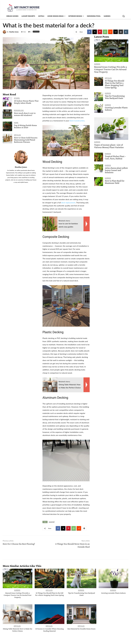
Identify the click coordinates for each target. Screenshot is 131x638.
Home (16, 122)
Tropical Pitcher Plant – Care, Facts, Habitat (115, 155)
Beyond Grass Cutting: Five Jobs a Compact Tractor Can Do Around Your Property (110, 68)
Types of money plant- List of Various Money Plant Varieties (110, 144)
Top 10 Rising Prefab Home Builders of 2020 (25, 126)
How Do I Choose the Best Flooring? (19, 544)
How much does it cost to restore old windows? (25, 114)
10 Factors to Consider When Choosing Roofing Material (49, 629)
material (51, 522)
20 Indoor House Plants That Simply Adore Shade (26, 102)
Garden (37, 32)
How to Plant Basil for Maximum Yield (114, 179)
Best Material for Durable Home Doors (81, 629)
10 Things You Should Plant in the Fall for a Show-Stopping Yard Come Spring (116, 83)
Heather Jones (14, 32)
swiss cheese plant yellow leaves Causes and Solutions (116, 168)
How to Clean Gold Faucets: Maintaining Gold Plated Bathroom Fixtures (26, 139)
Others (17, 98)
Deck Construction (77, 121)
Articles (17, 135)
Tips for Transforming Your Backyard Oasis (116, 95)
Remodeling (19, 110)
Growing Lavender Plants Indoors (116, 107)
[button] (123, 16)
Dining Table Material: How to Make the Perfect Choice (17, 629)
